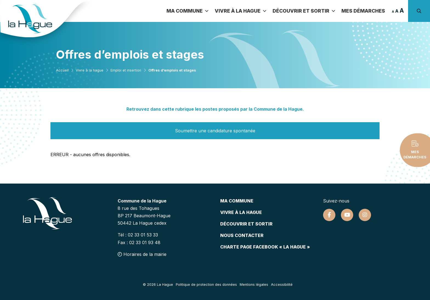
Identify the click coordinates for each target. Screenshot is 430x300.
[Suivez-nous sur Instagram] (365, 215)
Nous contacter (242, 235)
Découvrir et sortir (304, 11)
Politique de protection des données (206, 284)
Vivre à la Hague (241, 11)
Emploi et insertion (126, 70)
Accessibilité (282, 284)
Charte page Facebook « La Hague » (265, 247)
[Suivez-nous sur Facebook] (329, 215)
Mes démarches (363, 11)
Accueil (62, 70)
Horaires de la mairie (142, 254)
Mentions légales (254, 284)
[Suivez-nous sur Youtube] (347, 215)
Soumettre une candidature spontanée (215, 130)
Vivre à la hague (89, 70)
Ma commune (187, 11)
